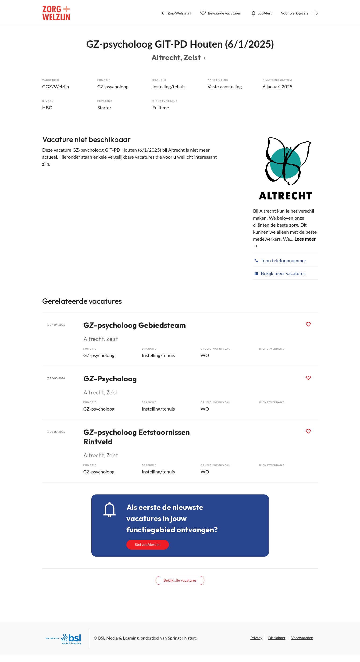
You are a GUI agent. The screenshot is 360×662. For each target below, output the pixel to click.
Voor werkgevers (295, 13)
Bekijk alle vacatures (180, 580)
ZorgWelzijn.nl (176, 13)
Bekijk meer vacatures (279, 273)
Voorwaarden (302, 637)
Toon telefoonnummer (279, 260)
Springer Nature (182, 638)
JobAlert (261, 13)
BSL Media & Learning (118, 638)
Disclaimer (276, 637)
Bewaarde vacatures (220, 13)
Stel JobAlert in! (147, 544)
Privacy (256, 637)
